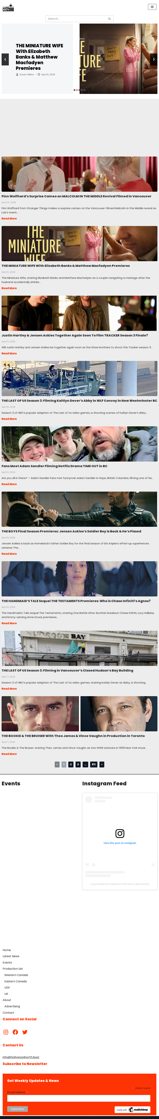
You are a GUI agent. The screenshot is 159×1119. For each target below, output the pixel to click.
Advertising (12, 1002)
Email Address (17, 1088)
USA (7, 983)
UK (6, 989)
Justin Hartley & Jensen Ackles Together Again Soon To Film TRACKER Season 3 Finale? (79, 312)
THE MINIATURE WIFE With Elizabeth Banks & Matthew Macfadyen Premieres (39, 57)
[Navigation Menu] (152, 7)
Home (7, 946)
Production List (13, 964)
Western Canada (16, 971)
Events (7, 958)
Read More (9, 218)
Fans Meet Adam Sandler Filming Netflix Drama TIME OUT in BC (79, 441)
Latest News (11, 952)
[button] (74, 90)
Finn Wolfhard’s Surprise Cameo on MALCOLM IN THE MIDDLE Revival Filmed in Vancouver (79, 174)
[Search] (75, 18)
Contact (8, 1008)
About (7, 996)
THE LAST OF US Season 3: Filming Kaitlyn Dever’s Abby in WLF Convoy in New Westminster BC (79, 377)
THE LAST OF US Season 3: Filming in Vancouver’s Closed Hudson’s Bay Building (79, 644)
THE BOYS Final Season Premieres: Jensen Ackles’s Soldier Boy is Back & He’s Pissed (79, 506)
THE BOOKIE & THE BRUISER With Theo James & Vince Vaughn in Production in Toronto (79, 709)
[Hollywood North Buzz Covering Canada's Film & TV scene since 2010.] (8, 6)
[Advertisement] (79, 123)
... (85, 760)
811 (94, 760)
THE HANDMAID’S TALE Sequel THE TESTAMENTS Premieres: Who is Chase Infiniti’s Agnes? (79, 575)
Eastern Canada (15, 977)
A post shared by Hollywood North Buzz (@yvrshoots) (120, 879)
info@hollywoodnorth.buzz (21, 1053)
